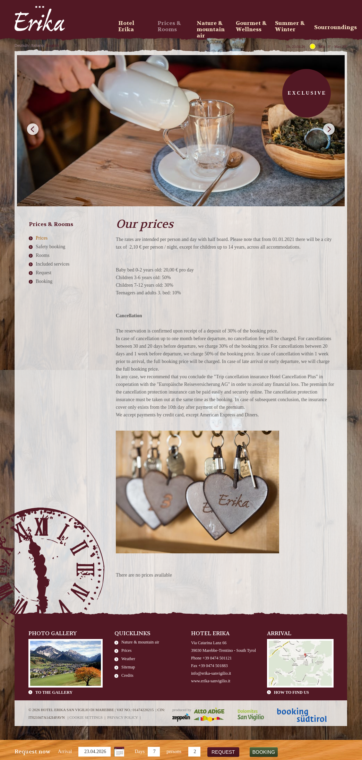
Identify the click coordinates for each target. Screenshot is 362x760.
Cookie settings (86, 717)
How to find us (291, 692)
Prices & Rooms (169, 26)
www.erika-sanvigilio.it (210, 681)
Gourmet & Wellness (251, 26)
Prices (42, 238)
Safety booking (50, 246)
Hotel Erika (126, 26)
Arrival (65, 751)
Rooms (43, 255)
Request (43, 272)
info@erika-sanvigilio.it (211, 673)
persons (173, 751)
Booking (44, 281)
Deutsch (21, 45)
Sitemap (128, 667)
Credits (127, 675)
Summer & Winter (290, 26)
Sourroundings (331, 27)
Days (140, 751)
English (52, 45)
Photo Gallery (52, 633)
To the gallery (53, 692)
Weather (128, 658)
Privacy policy (122, 717)
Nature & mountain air (140, 642)
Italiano (37, 45)
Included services (53, 264)
